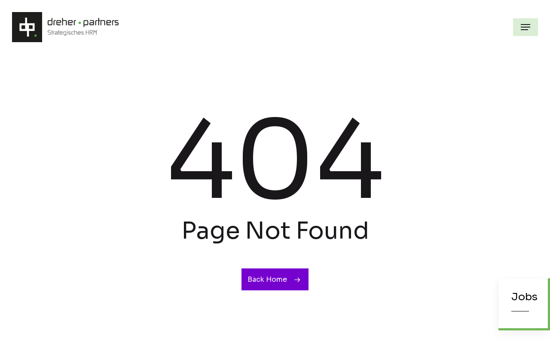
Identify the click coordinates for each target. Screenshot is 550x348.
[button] (525, 27)
